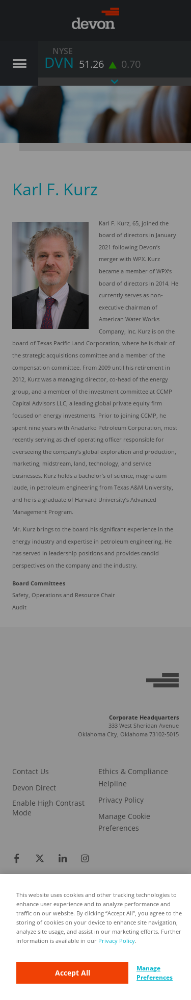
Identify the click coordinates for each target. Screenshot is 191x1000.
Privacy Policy (116, 940)
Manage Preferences (155, 973)
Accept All (72, 973)
